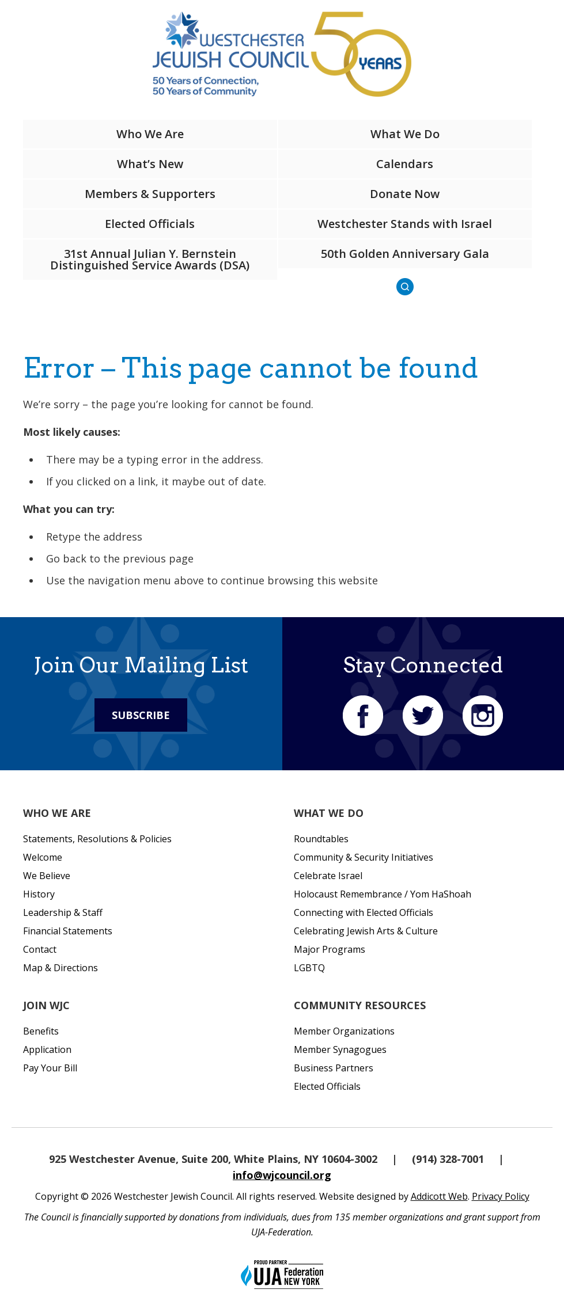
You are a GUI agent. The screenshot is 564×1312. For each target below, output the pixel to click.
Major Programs (329, 949)
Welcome (42, 857)
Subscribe (141, 715)
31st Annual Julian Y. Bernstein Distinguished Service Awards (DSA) (149, 259)
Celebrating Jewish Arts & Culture (366, 931)
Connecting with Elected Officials (363, 912)
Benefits (41, 1031)
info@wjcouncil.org (282, 1175)
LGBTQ (309, 967)
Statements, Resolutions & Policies (97, 838)
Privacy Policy (500, 1196)
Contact (39, 949)
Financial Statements (67, 931)
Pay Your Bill (50, 1068)
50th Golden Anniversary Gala (405, 253)
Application (47, 1049)
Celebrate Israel (328, 875)
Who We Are (150, 134)
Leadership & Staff (63, 912)
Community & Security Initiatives (363, 857)
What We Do (405, 134)
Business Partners (333, 1068)
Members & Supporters (150, 193)
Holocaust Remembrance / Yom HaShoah (382, 894)
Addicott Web (439, 1196)
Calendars (404, 164)
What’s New (150, 164)
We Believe (46, 875)
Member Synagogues (340, 1049)
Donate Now (405, 193)
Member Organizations (344, 1031)
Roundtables (321, 838)
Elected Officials (150, 223)
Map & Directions (60, 967)
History (39, 894)
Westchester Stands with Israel (404, 223)
